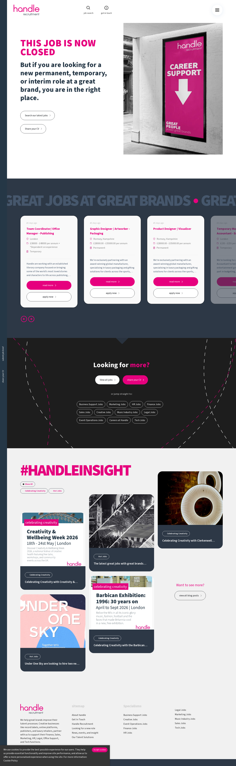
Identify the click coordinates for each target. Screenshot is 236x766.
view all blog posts (189, 595)
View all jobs (106, 381)
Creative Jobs (130, 719)
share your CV (3, 376)
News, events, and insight (85, 732)
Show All (29, 484)
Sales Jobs (180, 723)
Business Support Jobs (135, 715)
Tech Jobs (180, 727)
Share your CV (32, 128)
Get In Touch (78, 719)
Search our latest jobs (36, 115)
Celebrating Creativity (35, 491)
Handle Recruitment (82, 724)
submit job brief (3, 354)
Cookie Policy (11, 760)
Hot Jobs (57, 491)
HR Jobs (127, 732)
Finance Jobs (130, 728)
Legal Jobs (180, 710)
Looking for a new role (83, 728)
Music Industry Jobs (185, 719)
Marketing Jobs (183, 714)
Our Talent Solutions (83, 737)
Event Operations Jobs (135, 724)
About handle (79, 715)
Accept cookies (100, 749)
